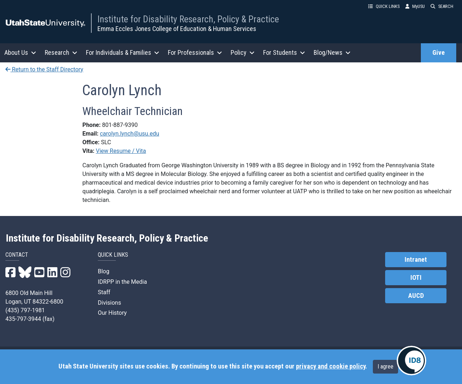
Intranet (416, 260)
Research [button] (61, 52)
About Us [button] (20, 52)
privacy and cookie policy (330, 366)
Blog (103, 271)
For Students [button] (284, 52)
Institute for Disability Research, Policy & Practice (188, 19)
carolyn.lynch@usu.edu (129, 133)
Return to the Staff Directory (44, 69)
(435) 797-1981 (25, 310)
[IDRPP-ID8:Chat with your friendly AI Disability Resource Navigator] (411, 360)
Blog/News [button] (332, 52)
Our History (112, 312)
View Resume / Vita (121, 150)
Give (438, 53)
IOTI (416, 278)
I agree (385, 366)
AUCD (416, 296)
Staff (104, 292)
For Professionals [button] (195, 52)
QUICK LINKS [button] (384, 6)
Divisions (109, 302)
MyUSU (415, 6)
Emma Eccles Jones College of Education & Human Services (176, 28)
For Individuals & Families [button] (122, 52)
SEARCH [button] (442, 6)
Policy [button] (242, 52)
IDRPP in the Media (122, 281)
